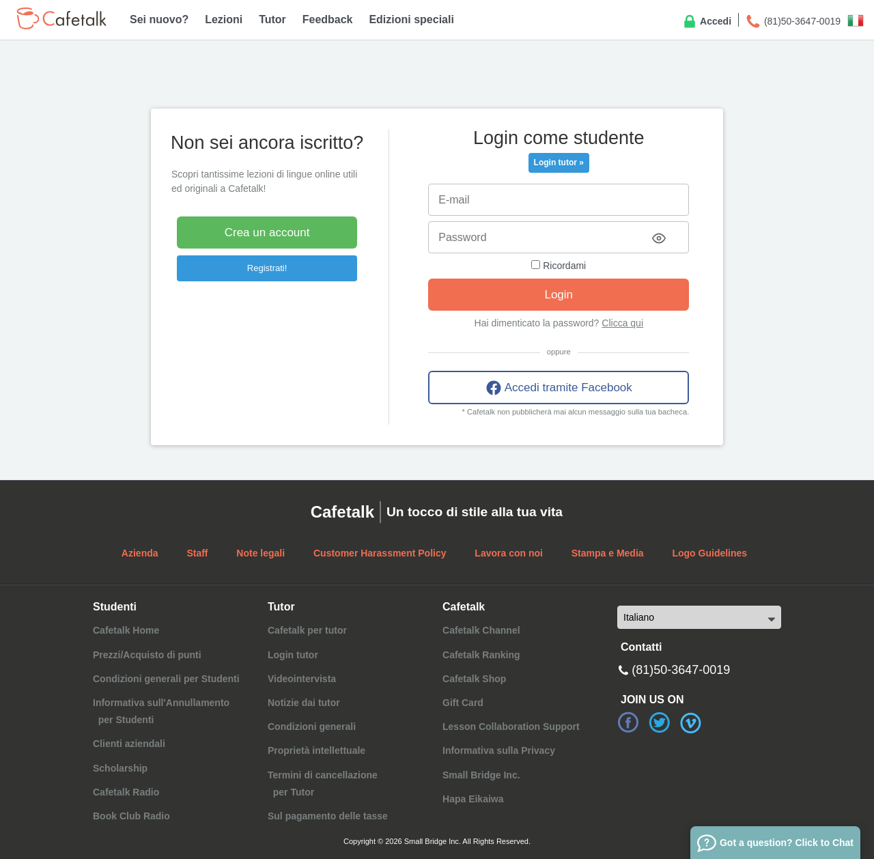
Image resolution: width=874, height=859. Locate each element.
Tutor (272, 19)
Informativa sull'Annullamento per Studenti (161, 711)
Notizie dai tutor (304, 702)
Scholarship (120, 768)
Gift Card (462, 702)
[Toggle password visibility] (659, 238)
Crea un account (267, 232)
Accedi (706, 22)
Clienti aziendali (129, 743)
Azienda (140, 553)
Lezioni (223, 19)
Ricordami (558, 265)
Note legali (260, 553)
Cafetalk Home (126, 630)
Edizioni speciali (411, 19)
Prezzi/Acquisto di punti (147, 654)
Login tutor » (559, 162)
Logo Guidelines (709, 553)
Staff (197, 553)
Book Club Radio (131, 816)
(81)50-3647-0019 (793, 22)
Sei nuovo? (159, 19)
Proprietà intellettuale (316, 750)
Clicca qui (622, 323)
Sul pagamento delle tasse (328, 816)
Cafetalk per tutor (307, 630)
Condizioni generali (312, 726)
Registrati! (267, 268)
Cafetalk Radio (126, 792)
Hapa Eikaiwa (473, 798)
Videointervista (302, 678)
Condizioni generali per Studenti (166, 678)
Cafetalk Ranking (481, 654)
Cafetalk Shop (474, 678)
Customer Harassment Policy (380, 553)
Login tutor (293, 654)
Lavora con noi (509, 553)
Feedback (327, 19)
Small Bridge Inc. (481, 775)
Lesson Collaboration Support (511, 726)
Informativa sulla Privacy (498, 750)
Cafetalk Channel (481, 630)
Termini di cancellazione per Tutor (323, 784)
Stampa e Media (608, 553)
